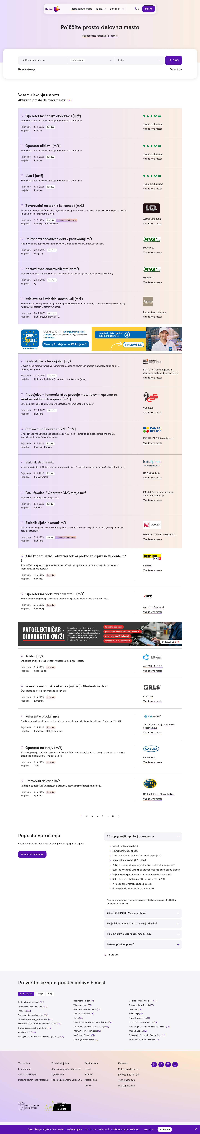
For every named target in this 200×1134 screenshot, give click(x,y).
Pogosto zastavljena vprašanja (33, 1080)
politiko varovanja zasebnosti (125, 1129)
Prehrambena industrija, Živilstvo (32, 1028)
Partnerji (89, 1074)
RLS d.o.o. (148, 696)
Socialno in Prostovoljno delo (141, 1022)
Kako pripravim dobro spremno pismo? (129, 934)
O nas (87, 1069)
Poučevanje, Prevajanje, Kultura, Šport (145, 1035)
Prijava (148, 8)
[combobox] (91, 60)
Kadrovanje (134, 1014)
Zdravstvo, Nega (80, 1005)
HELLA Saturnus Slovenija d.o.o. (159, 794)
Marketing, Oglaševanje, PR (140, 1001)
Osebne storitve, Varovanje (84, 1010)
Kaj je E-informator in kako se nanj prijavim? (132, 923)
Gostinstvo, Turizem (81, 1001)
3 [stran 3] (92, 816)
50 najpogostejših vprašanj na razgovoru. (130, 836)
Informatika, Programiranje (85, 1031)
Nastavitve (148, 1129)
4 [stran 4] (97, 816)
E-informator (24, 1069)
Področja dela (26, 994)
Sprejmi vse (165, 1129)
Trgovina (22, 1011)
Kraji (50, 994)
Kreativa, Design (136, 1031)
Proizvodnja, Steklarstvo (28, 1002)
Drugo (76, 1018)
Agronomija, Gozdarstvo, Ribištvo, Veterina (147, 1027)
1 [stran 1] (81, 816)
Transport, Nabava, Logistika (30, 1015)
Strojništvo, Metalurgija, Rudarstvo (33, 1020)
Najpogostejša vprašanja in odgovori (100, 36)
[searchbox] (138, 60)
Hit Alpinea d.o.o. (151, 473)
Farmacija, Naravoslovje (84, 1040)
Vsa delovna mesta (152, 129)
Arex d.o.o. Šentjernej (153, 607)
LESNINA (147, 565)
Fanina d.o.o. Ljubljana (154, 312)
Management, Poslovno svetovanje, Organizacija (39, 1037)
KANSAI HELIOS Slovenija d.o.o (158, 438)
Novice (88, 1085)
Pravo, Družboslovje (137, 1018)
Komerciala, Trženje (81, 1014)
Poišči (174, 60)
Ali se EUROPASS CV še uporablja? (126, 913)
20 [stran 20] (113, 816)
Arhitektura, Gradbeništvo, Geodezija (89, 1027)
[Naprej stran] (118, 816)
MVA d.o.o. (148, 247)
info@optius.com (126, 1086)
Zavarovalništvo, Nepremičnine (142, 1040)
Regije (40, 994)
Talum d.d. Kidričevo (153, 124)
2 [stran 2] (86, 816)
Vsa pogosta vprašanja (32, 854)
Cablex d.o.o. (149, 757)
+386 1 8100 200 (126, 1080)
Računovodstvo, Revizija (139, 1005)
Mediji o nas (91, 1080)
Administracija (24, 1032)
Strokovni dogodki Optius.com (66, 1069)
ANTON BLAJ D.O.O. (153, 666)
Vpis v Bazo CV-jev (27, 1074)
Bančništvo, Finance (82, 1035)
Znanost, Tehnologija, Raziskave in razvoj (91, 1022)
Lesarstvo (133, 1010)
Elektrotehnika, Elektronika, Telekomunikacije (37, 1024)
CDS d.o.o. (148, 408)
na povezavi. (123, 903)
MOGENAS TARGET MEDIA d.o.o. (159, 534)
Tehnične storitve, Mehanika (30, 1007)
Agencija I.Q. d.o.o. (152, 219)
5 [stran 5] (102, 816)
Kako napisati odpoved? (120, 944)
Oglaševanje (57, 1074)
